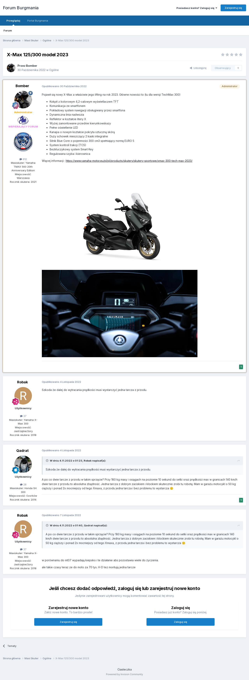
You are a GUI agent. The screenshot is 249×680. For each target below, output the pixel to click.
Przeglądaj (13, 22)
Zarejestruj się (233, 7)
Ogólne (54, 70)
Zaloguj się (180, 621)
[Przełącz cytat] (47, 460)
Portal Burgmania (37, 20)
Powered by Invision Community (124, 674)
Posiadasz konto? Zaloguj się (196, 8)
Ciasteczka (124, 669)
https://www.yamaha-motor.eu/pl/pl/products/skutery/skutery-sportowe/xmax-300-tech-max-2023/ (129, 160)
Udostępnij (198, 67)
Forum (8, 30)
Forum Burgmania (21, 7)
